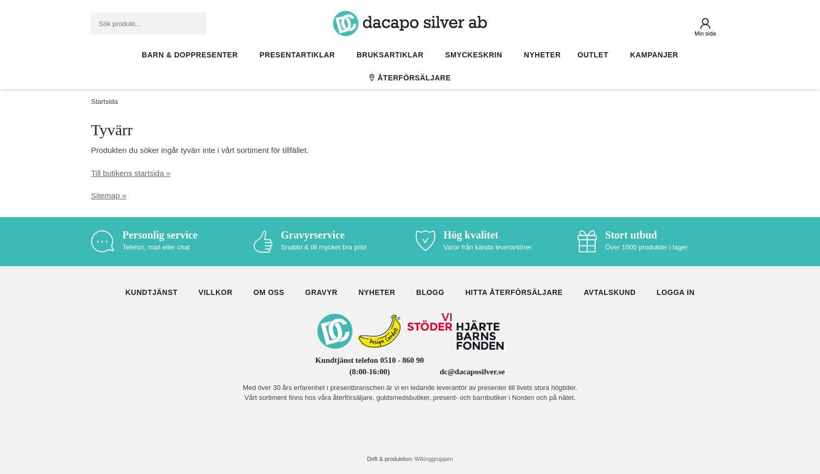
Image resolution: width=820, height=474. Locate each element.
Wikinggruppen (434, 459)
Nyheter (542, 55)
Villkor (216, 292)
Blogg (430, 292)
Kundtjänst (152, 292)
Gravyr (321, 292)
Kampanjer (654, 55)
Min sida (705, 33)
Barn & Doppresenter (192, 55)
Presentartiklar (299, 55)
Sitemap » (109, 195)
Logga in (676, 292)
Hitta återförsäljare (514, 292)
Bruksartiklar (392, 55)
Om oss (269, 292)
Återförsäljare (410, 78)
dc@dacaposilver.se (472, 372)
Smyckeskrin (476, 55)
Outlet (595, 55)
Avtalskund (609, 292)
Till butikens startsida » (130, 173)
